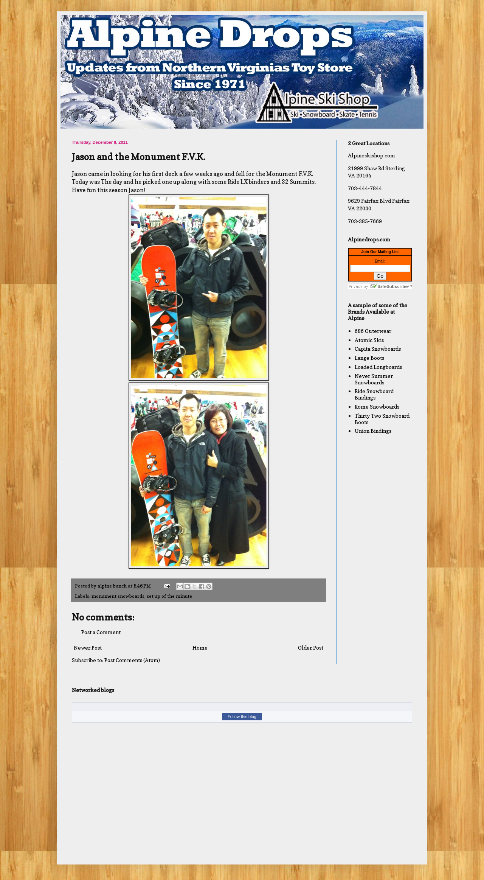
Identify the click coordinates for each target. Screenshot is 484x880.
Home (200, 647)
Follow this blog (242, 716)
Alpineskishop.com (371, 155)
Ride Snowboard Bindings (374, 394)
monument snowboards (118, 596)
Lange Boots (369, 357)
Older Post (310, 647)
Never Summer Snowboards (374, 379)
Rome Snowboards (377, 406)
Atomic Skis (369, 340)
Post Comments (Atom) (132, 660)
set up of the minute (169, 596)
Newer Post (88, 647)
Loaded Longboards (378, 367)
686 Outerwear (373, 331)
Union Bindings (373, 431)
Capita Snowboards (378, 348)
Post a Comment (101, 632)
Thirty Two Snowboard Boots (382, 418)
